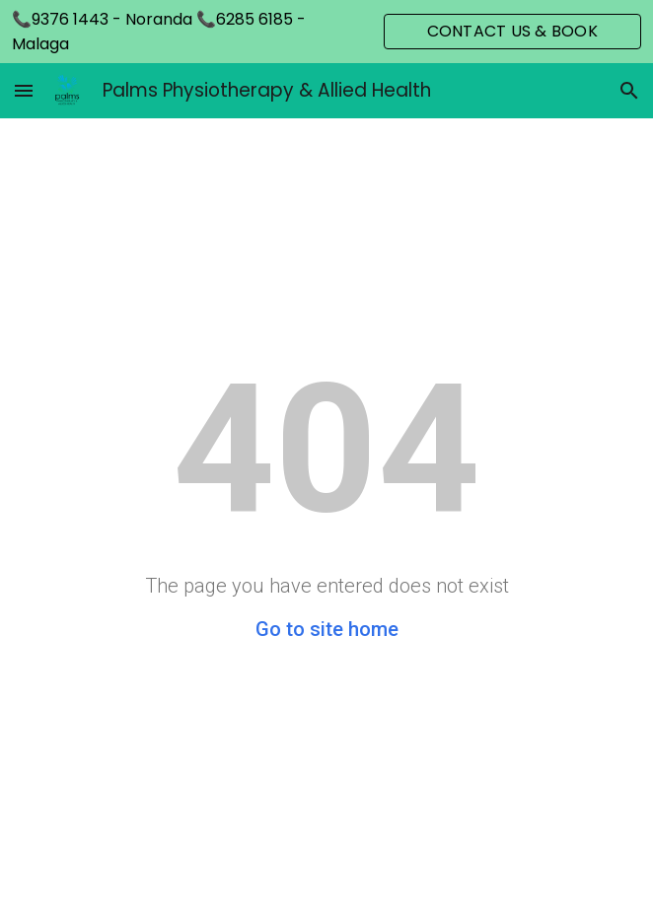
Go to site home (327, 629)
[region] (326, 31)
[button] (23, 90)
